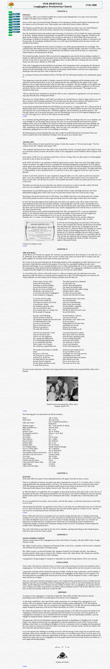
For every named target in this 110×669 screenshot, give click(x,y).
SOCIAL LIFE (28, 142)
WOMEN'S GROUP (36, 538)
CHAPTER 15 (62, 535)
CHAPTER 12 (62, 138)
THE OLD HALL (29, 253)
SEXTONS (26, 477)
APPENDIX (62, 592)
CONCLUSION (62, 562)
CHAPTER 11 (62, 11)
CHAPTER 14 (62, 473)
